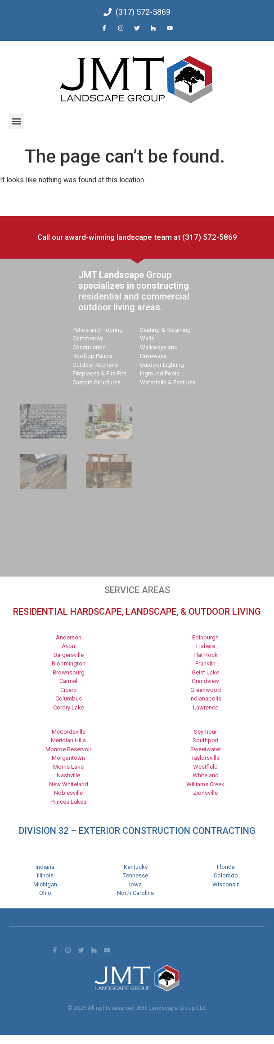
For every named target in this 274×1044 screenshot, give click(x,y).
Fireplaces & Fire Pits (99, 373)
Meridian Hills (68, 740)
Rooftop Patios (92, 355)
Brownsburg (69, 672)
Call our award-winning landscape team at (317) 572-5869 (137, 237)
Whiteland (206, 775)
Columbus (68, 698)
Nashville (68, 775)
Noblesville (68, 792)
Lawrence (205, 707)
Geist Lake (205, 672)
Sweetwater (205, 749)
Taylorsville (205, 757)
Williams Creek (205, 784)
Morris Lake (68, 766)
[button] (16, 121)
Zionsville (205, 792)
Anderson (68, 637)
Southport (206, 740)
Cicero (68, 690)
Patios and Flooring (97, 329)
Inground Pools (160, 373)
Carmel (68, 681)
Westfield (205, 766)
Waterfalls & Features (168, 382)
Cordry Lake (68, 707)
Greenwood (205, 690)
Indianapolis (205, 698)
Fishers (205, 646)
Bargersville (69, 655)
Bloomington (68, 663)
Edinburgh (205, 637)
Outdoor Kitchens (95, 364)
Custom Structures (96, 382)
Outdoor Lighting (162, 364)
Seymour (205, 731)
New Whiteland (68, 784)
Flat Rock (205, 655)
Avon (68, 646)
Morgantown (68, 757)
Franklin (205, 663)
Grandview (205, 681)
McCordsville (68, 731)
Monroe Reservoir (68, 749)
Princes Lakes (68, 801)
